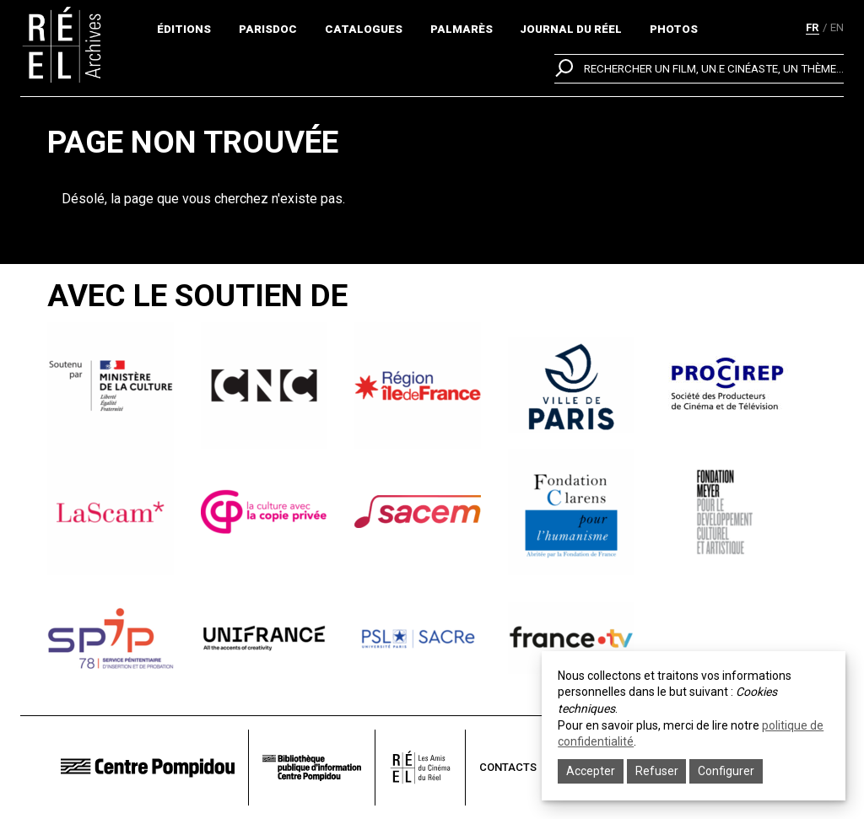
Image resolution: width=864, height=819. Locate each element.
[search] (699, 69)
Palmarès (461, 29)
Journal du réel (571, 29)
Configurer (726, 771)
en (837, 27)
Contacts (508, 767)
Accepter (590, 771)
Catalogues (363, 29)
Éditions (184, 29)
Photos (674, 29)
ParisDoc (268, 29)
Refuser (656, 771)
